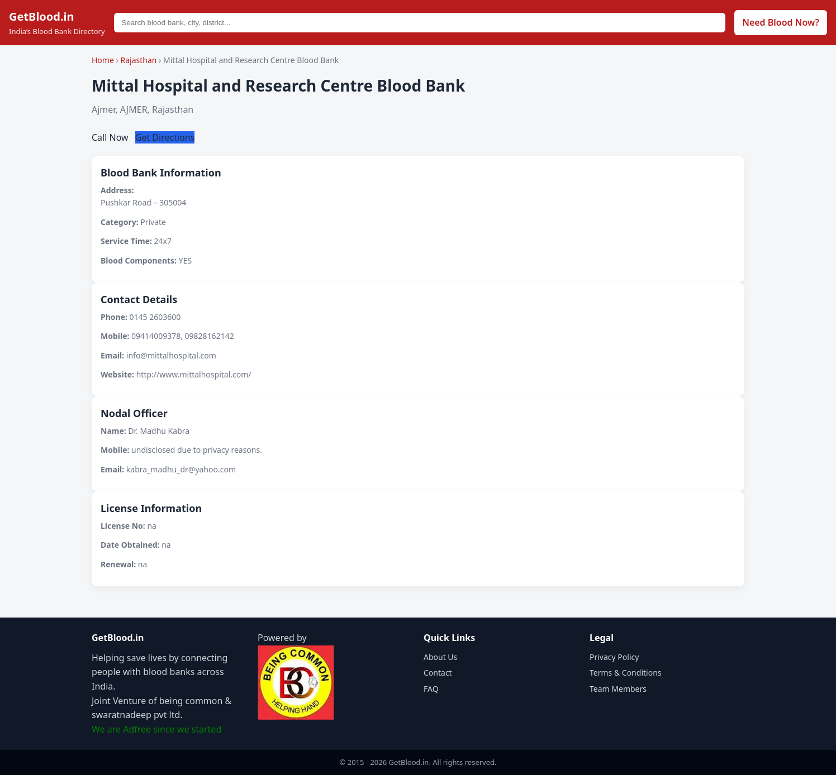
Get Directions (165, 137)
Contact (438, 672)
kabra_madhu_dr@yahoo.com (181, 469)
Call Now (111, 137)
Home (103, 60)
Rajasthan (139, 60)
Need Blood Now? (780, 22)
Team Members (618, 688)
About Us (440, 657)
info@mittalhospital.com (171, 355)
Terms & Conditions (626, 672)
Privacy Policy (614, 657)
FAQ (431, 688)
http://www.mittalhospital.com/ (193, 374)
